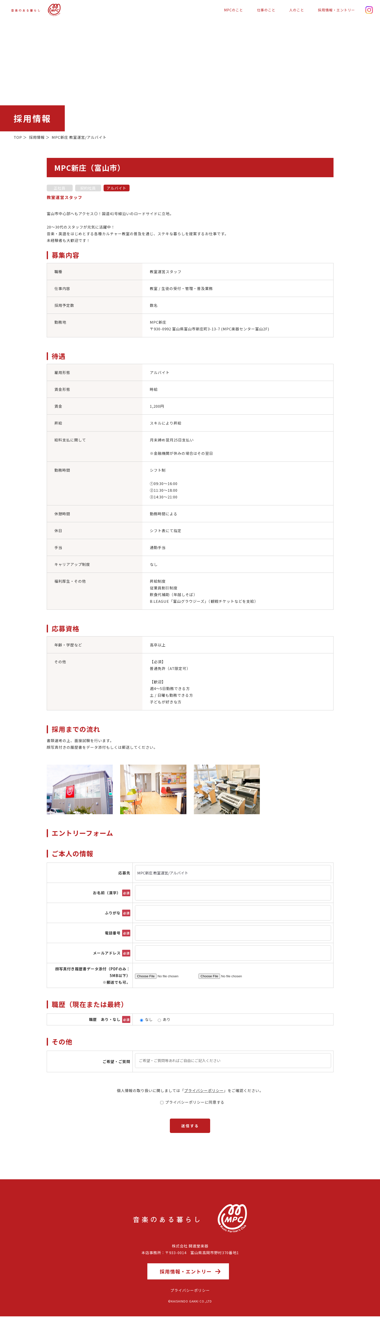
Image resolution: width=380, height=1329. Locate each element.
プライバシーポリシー (204, 1090)
